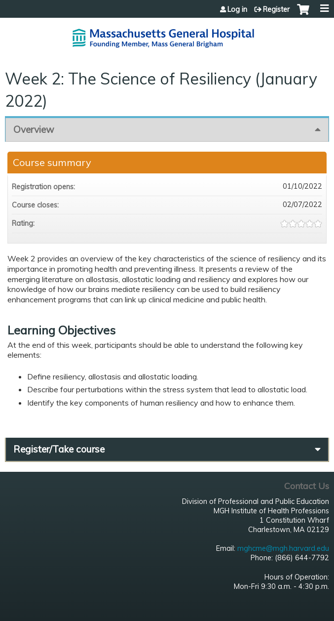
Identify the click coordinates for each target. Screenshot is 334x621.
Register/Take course (59, 449)
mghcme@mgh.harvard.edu (283, 548)
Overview (33, 129)
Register (276, 9)
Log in (237, 9)
